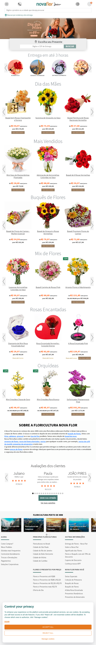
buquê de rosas (71, 436)
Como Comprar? (7, 544)
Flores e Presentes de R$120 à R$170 (47, 583)
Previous (6, 67)
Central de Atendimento (10, 554)
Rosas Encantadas (48, 309)
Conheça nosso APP (73, 564)
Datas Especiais (71, 576)
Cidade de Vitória (39, 557)
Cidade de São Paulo (41, 547)
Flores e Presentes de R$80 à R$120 (47, 580)
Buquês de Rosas (72, 583)
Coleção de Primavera (73, 580)
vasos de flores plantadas (29, 441)
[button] (77, 4)
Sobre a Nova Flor (72, 547)
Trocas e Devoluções (9, 557)
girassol (20, 436)
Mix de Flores (48, 253)
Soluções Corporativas (9, 564)
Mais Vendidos (48, 141)
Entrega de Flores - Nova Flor (76, 544)
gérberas (12, 436)
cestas (43, 441)
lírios (6, 436)
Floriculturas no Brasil (41, 544)
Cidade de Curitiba (40, 561)
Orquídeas (48, 365)
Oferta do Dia (38, 590)
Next (90, 67)
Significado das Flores (73, 550)
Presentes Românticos (74, 593)
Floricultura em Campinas (31, 527)
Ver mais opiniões (48, 503)
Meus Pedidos (6, 547)
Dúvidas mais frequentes (10, 550)
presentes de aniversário (22, 444)
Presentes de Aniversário (75, 597)
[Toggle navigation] (6, 4)
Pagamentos (6, 561)
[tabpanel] (48, 28)
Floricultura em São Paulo (10, 527)
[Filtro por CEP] (42, 46)
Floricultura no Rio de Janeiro (78, 527)
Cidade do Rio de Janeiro (42, 550)
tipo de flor (34, 436)
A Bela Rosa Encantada (74, 590)
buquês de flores (74, 433)
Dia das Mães (48, 84)
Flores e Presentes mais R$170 (45, 586)
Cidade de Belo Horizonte (43, 554)
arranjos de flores (11, 441)
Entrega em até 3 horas (48, 55)
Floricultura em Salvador (54, 527)
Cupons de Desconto (73, 560)
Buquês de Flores (48, 197)
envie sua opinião (48, 498)
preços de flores (16, 449)
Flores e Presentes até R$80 (44, 576)
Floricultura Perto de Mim (48, 514)
